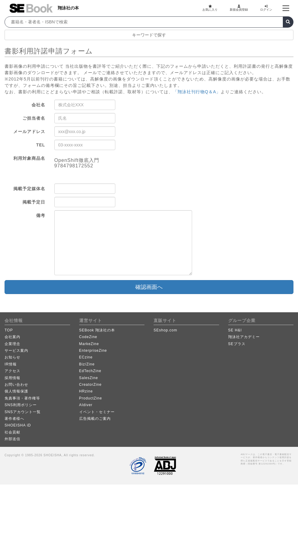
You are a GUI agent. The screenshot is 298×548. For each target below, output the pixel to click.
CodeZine (88, 337)
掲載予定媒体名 (29, 188)
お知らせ (12, 357)
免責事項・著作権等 (22, 398)
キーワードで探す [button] (149, 35)
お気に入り (210, 8)
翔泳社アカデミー (244, 337)
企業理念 (12, 344)
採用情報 (12, 378)
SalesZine (88, 378)
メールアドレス (29, 131)
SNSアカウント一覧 (23, 412)
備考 (40, 215)
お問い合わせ (16, 384)
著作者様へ (14, 418)
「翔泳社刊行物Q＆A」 (197, 91)
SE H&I (235, 330)
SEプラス (237, 344)
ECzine (86, 357)
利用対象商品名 (29, 158)
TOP (9, 330)
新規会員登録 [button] (239, 8)
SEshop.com (165, 330)
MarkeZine (89, 344)
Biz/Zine (87, 364)
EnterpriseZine (93, 350)
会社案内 (12, 337)
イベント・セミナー (97, 412)
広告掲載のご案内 (95, 418)
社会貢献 (12, 432)
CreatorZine (90, 384)
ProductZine (90, 398)
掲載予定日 (33, 202)
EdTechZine (90, 371)
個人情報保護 (16, 391)
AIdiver (86, 405)
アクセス (12, 371)
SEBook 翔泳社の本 (97, 330)
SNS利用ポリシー (21, 405)
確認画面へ (149, 287)
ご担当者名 (33, 118)
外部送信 (12, 439)
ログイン (266, 8)
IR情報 (11, 364)
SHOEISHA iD (18, 425)
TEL (40, 144)
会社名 (38, 104)
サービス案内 (16, 350)
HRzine (86, 391)
